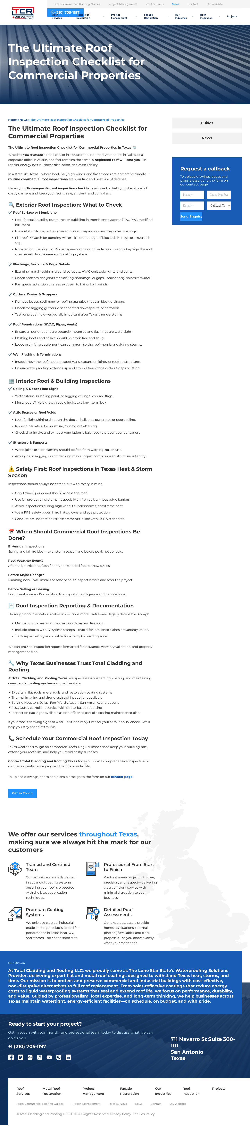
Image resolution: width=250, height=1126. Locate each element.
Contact (193, 4)
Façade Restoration (156, 16)
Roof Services (60, 16)
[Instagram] (41, 1059)
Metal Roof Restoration (90, 16)
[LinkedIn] (70, 1059)
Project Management (123, 4)
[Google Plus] (32, 1059)
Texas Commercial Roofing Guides (76, 4)
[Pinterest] (61, 1059)
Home (12, 119)
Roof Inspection (210, 16)
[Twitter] (22, 1059)
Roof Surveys (155, 4)
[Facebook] (13, 1059)
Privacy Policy (120, 1115)
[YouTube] (51, 1059)
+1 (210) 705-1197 (28, 1047)
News (175, 4)
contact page (121, 777)
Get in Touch (22, 793)
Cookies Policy (143, 1115)
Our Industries (184, 16)
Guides (207, 123)
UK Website (215, 4)
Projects (232, 16)
